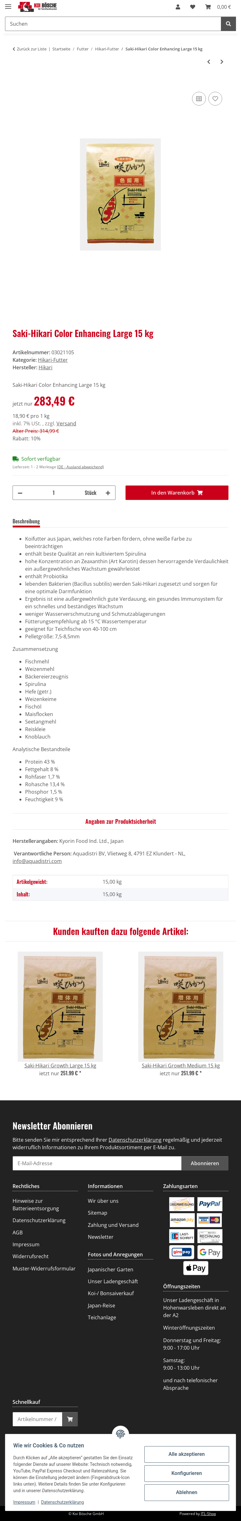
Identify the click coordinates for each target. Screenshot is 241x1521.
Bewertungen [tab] (63, 521)
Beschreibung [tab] (26, 521)
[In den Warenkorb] (18, 83)
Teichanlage (102, 1317)
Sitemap (97, 1212)
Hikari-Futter (53, 359)
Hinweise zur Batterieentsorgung (36, 1204)
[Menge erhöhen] (108, 493)
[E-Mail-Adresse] (97, 1163)
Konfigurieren (184, 1473)
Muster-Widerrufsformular (44, 1268)
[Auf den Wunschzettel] (215, 99)
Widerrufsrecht (31, 1256)
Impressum (26, 1502)
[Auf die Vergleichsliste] (199, 99)
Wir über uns (103, 1200)
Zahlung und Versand (113, 1225)
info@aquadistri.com (37, 861)
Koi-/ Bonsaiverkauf (111, 1293)
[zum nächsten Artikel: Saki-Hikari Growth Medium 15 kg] (221, 62)
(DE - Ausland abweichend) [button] (80, 467)
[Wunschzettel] (192, 7)
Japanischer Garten (110, 1269)
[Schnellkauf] (37, 1419)
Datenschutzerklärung (64, 1502)
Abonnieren (205, 1163)
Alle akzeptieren (184, 1454)
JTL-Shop (208, 1513)
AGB (18, 1232)
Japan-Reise (101, 1305)
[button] (178, 7)
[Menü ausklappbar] (8, 4)
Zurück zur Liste (31, 49)
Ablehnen (184, 1492)
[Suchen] (113, 24)
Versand (66, 423)
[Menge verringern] (20, 493)
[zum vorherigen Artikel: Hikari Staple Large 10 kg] (208, 62)
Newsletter (101, 1236)
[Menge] (53, 493)
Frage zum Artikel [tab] (104, 521)
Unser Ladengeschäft (113, 1281)
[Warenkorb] (218, 7)
